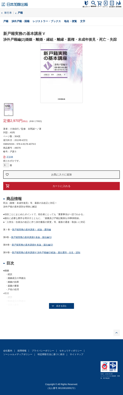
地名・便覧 (70, 21)
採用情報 (21, 350)
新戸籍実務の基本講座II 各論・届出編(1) (31, 237)
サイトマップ (76, 354)
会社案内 (7, 350)
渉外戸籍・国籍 (20, 21)
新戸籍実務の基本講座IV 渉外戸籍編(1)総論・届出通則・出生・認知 (46, 252)
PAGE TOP (116, 333)
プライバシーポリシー (43, 350)
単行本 (8, 12)
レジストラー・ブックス (47, 21)
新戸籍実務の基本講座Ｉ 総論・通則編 (31, 229)
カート (99, 6)
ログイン (105, 7)
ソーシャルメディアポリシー (17, 354)
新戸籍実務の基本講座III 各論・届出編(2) (32, 244)
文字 (82, 21)
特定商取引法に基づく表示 (51, 354)
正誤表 (9, 157)
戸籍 (20, 12)
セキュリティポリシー (70, 350)
